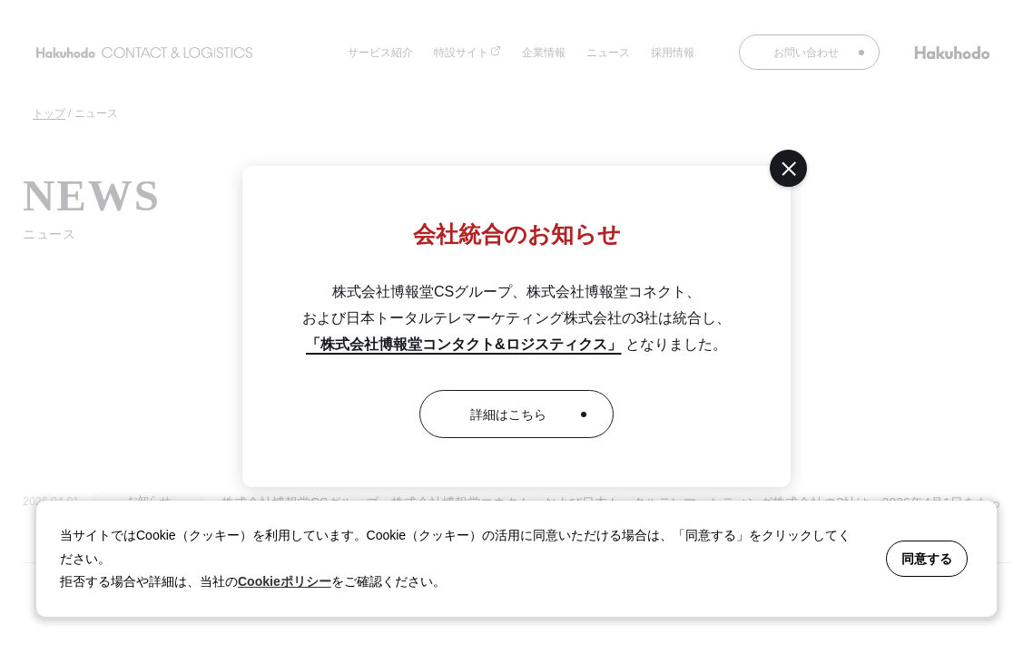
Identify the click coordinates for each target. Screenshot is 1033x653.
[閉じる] (788, 168)
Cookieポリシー (284, 581)
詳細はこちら (508, 414)
